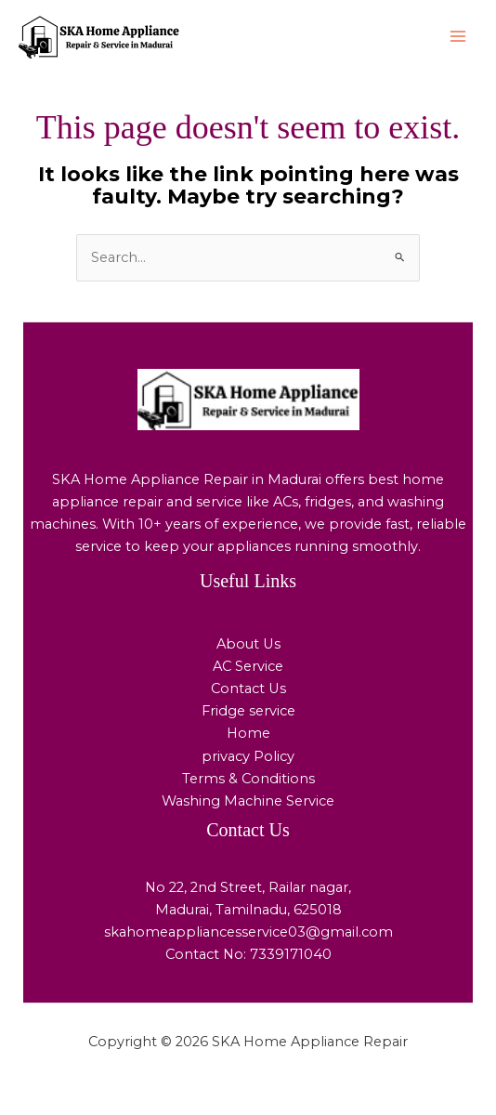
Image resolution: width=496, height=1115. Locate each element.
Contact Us (248, 688)
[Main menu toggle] (457, 36)
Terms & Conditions (248, 778)
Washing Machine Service (248, 801)
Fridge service (248, 710)
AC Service (248, 666)
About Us (248, 644)
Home (248, 733)
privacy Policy (248, 756)
